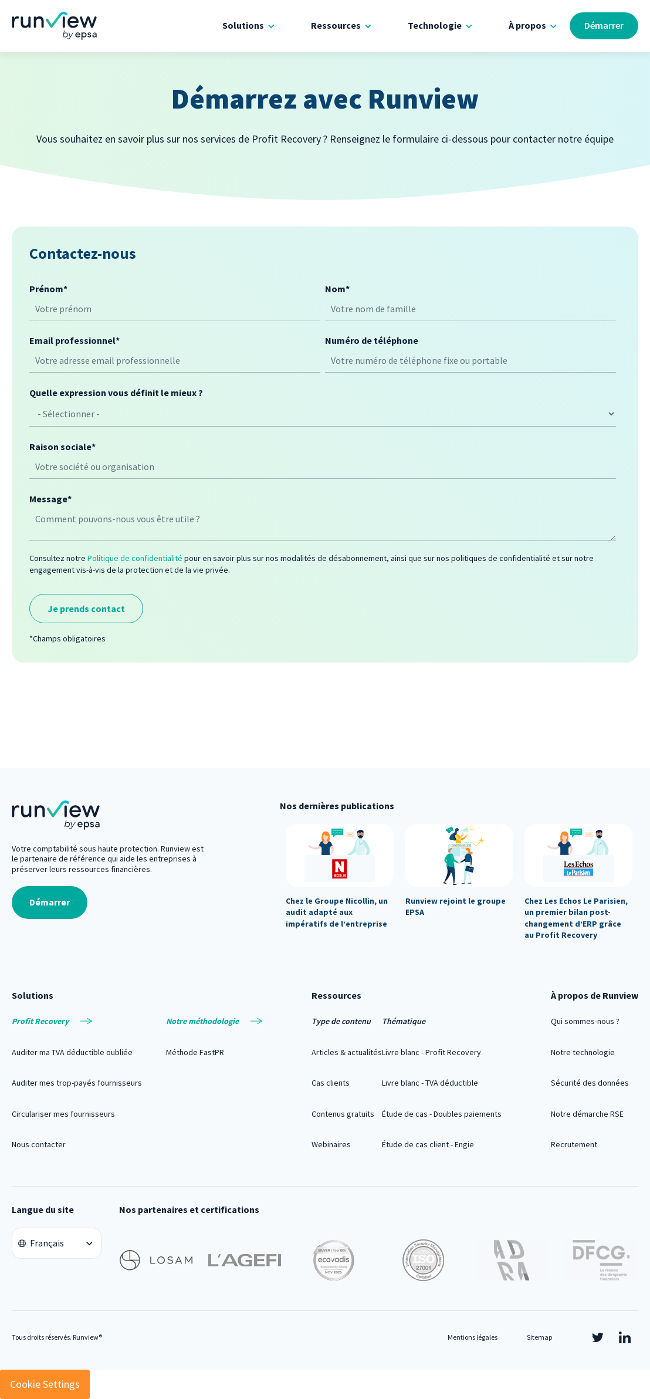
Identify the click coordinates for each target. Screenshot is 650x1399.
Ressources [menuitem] (336, 25)
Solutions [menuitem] (243, 25)
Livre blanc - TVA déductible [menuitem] (430, 1082)
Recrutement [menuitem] (574, 1144)
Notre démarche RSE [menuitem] (587, 1114)
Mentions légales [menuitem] (472, 1337)
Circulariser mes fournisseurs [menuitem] (63, 1114)
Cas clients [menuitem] (331, 1082)
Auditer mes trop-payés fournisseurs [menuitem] (77, 1082)
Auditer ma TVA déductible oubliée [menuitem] (72, 1052)
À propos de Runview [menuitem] (594, 995)
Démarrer (604, 25)
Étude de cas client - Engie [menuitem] (428, 1144)
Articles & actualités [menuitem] (347, 1052)
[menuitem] (77, 1021)
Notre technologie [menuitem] (583, 1052)
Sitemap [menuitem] (539, 1337)
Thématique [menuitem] (403, 1021)
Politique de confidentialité (134, 558)
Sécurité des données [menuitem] (590, 1082)
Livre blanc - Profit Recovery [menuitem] (431, 1052)
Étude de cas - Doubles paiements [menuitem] (442, 1114)
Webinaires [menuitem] (331, 1144)
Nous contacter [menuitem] (39, 1144)
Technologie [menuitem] (435, 25)
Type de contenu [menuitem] (341, 1021)
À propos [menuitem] (527, 25)
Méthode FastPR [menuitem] (195, 1052)
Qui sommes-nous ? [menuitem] (585, 1021)
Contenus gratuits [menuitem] (343, 1114)
